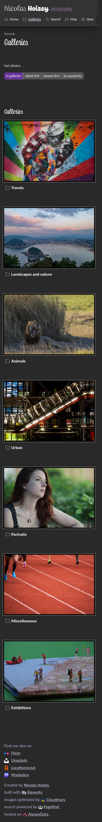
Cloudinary (55, 799)
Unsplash (19, 760)
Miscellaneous (24, 621)
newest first (52, 76)
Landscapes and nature (31, 274)
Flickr (16, 753)
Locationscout (23, 767)
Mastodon (20, 775)
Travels (17, 187)
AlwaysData (38, 814)
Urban (16, 447)
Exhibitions (21, 707)
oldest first (32, 76)
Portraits (19, 534)
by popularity (73, 76)
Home (8, 34)
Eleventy (34, 792)
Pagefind (51, 806)
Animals (18, 361)
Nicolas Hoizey (36, 785)
